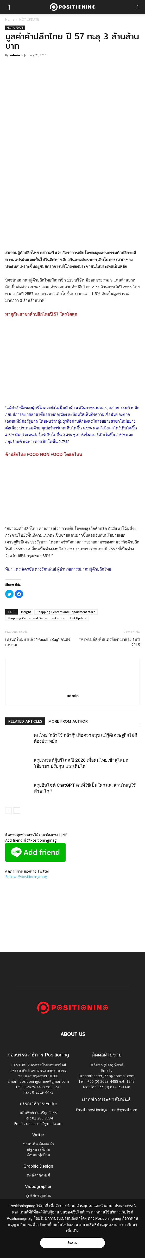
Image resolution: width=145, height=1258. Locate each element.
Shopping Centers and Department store (66, 612)
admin (15, 55)
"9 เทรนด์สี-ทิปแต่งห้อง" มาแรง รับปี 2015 (109, 642)
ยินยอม (73, 1243)
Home (9, 19)
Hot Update (78, 618)
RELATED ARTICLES (25, 721)
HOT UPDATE (29, 19)
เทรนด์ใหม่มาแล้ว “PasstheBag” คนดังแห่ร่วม (37, 642)
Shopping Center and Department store (36, 618)
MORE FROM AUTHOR (68, 721)
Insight (26, 612)
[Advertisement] (73, 211)
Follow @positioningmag (26, 876)
